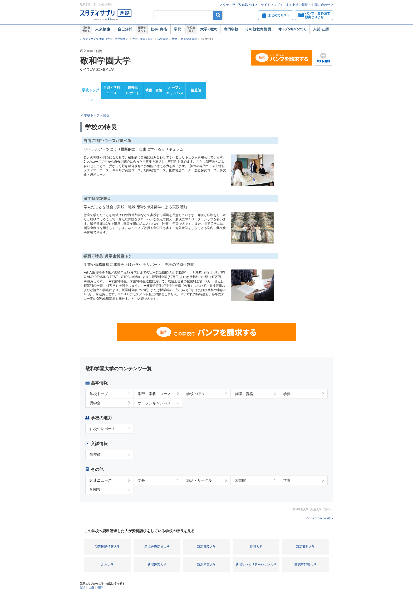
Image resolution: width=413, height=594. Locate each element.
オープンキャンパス (292, 29)
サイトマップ (270, 5)
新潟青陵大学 (206, 546)
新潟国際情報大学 (107, 546)
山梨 (91, 587)
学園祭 (95, 489)
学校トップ (90, 90)
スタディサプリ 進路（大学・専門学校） (104, 38)
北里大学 (107, 564)
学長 (141, 480)
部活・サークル (199, 480)
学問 (177, 29)
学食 (287, 480)
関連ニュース (101, 480)
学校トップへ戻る (96, 115)
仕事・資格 (158, 29)
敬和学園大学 (189, 38)
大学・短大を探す (142, 38)
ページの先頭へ (322, 518)
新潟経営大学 (157, 564)
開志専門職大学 (305, 564)
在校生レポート (133, 90)
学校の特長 (195, 394)
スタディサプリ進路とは (237, 5)
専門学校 (231, 29)
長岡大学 (256, 546)
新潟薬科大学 (305, 546)
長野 (100, 587)
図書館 (240, 480)
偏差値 (196, 90)
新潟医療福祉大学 (157, 546)
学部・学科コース (111, 90)
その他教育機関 (258, 29)
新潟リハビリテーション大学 (256, 564)
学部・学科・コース (154, 394)
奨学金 (95, 403)
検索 (218, 15)
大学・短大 (208, 29)
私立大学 (162, 38)
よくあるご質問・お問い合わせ (308, 5)
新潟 (174, 38)
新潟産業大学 (206, 564)
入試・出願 (321, 29)
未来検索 (103, 29)
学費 (287, 394)
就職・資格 (153, 90)
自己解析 (125, 29)
